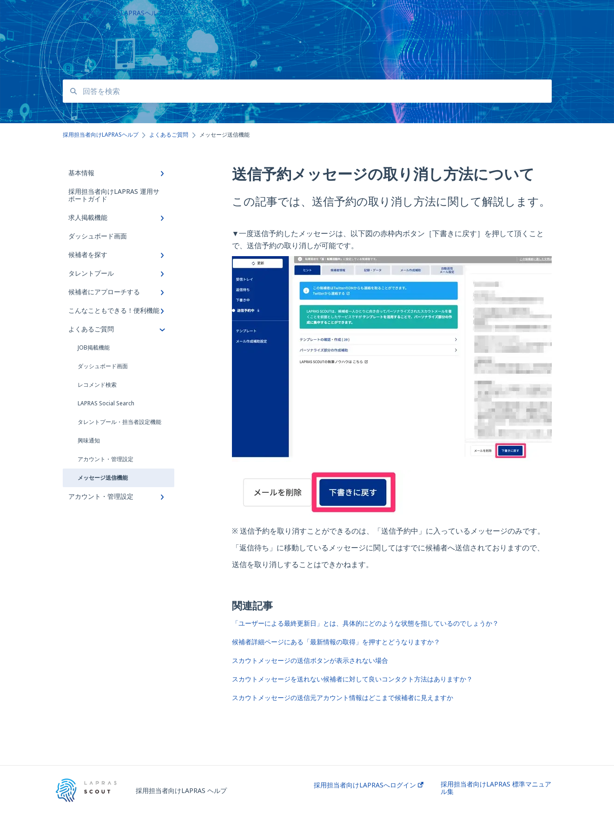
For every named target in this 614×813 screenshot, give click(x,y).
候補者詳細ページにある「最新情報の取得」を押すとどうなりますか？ (336, 641)
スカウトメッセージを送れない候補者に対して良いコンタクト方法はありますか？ (352, 678)
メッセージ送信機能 (103, 478)
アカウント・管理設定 (105, 459)
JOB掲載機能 (94, 347)
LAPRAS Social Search (106, 403)
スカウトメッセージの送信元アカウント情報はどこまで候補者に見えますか (342, 697)
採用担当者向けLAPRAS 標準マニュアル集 (496, 787)
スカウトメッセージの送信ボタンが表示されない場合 (310, 660)
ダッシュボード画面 (103, 366)
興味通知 (89, 440)
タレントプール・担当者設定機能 (119, 422)
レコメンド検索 (97, 385)
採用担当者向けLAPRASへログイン (368, 785)
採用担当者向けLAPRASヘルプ (119, 12)
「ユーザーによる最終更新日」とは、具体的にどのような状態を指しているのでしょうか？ (365, 623)
